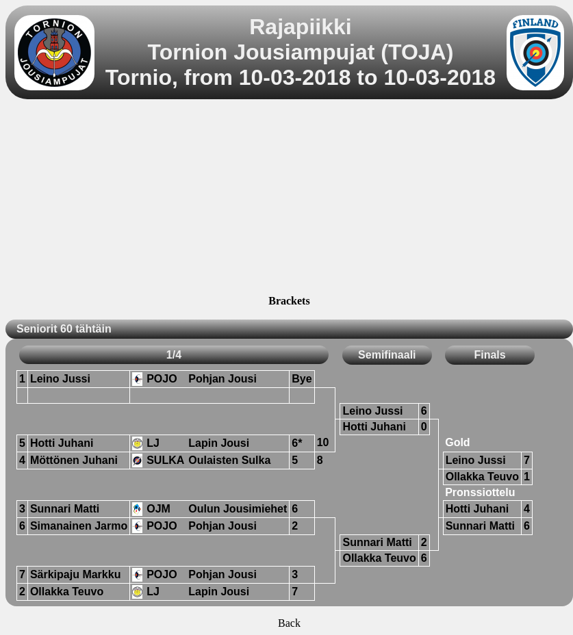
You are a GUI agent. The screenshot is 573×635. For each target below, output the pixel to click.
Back (289, 623)
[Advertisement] (289, 199)
